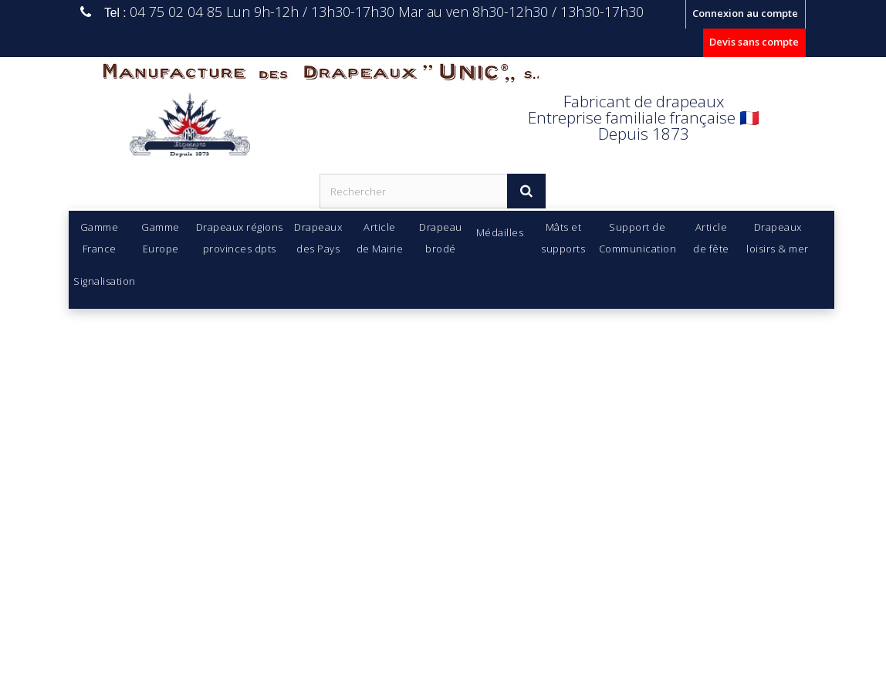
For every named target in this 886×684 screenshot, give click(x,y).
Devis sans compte (754, 42)
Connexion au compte (745, 13)
